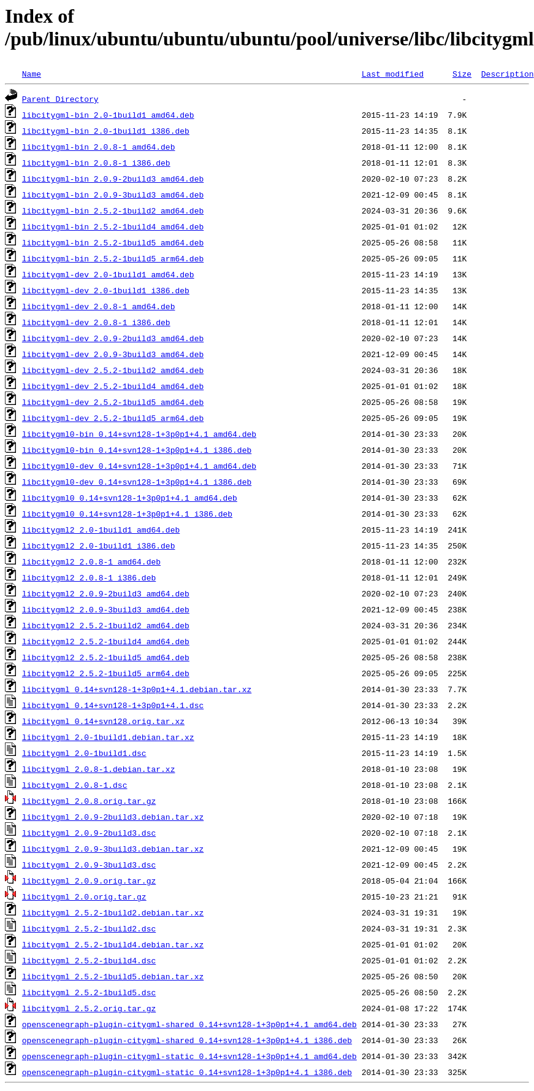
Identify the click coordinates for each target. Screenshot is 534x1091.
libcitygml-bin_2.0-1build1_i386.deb (105, 130)
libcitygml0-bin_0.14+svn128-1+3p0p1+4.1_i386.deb (136, 449)
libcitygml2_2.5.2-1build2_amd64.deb (105, 625)
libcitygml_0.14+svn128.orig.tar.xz (103, 721)
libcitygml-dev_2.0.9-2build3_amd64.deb (113, 338)
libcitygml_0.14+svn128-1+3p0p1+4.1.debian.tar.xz (136, 689)
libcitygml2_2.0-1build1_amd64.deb (101, 529)
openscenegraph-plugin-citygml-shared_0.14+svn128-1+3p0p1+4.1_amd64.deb (189, 1024)
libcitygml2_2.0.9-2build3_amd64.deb (105, 593)
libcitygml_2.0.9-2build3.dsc (89, 832)
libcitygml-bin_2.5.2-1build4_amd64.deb (113, 226)
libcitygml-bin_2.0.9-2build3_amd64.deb (113, 178)
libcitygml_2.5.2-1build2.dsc (89, 928)
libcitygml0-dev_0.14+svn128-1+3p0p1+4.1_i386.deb (136, 481)
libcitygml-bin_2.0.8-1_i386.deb (96, 162)
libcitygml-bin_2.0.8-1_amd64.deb (98, 146)
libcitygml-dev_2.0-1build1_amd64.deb (108, 274)
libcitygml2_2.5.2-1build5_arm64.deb (105, 673)
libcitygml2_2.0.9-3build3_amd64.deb (105, 609)
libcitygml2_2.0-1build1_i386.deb (98, 545)
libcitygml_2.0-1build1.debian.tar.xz (108, 736)
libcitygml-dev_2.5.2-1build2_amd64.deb (113, 370)
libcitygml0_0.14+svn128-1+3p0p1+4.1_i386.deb (127, 513)
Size (461, 73)
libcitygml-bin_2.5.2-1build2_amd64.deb (113, 210)
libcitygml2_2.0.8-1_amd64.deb (91, 561)
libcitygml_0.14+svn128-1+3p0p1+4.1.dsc (113, 705)
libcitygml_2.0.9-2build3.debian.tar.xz (113, 816)
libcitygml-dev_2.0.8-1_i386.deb (96, 322)
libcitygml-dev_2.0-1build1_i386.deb (105, 290)
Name (31, 73)
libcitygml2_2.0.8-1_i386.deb (89, 577)
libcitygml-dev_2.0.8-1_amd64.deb (98, 306)
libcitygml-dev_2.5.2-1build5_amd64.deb (113, 401)
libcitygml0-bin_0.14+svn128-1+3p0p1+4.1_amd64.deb (139, 433)
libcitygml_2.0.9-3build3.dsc (89, 864)
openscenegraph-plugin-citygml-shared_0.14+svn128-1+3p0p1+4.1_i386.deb (187, 1040)
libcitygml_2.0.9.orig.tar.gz (89, 880)
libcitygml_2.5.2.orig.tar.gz (89, 1008)
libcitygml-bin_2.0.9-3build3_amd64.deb (113, 194)
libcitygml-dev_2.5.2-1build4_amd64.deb (113, 385)
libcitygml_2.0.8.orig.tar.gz (89, 800)
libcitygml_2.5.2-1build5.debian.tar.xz (113, 976)
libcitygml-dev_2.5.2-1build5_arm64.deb (113, 417)
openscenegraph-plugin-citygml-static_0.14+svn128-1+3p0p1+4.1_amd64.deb (189, 1056)
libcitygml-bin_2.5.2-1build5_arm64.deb (113, 258)
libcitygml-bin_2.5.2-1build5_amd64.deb (113, 242)
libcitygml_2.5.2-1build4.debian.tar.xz (113, 944)
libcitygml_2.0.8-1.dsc (75, 784)
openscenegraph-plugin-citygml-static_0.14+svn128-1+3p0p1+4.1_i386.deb (187, 1072)
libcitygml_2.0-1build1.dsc (84, 752)
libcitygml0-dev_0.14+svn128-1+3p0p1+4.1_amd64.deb (139, 465)
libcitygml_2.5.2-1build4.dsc (89, 960)
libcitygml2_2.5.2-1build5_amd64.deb (105, 657)
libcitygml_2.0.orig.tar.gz (84, 896)
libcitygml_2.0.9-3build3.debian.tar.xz (113, 848)
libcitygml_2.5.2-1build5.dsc (89, 992)
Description (507, 73)
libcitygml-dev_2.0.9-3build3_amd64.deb (113, 354)
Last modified (393, 73)
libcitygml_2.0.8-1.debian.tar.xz (98, 768)
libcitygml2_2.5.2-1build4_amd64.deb (105, 641)
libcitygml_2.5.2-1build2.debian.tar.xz (113, 912)
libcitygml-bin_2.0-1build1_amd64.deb (108, 114)
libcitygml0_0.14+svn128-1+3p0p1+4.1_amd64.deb (129, 497)
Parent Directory (60, 98)
